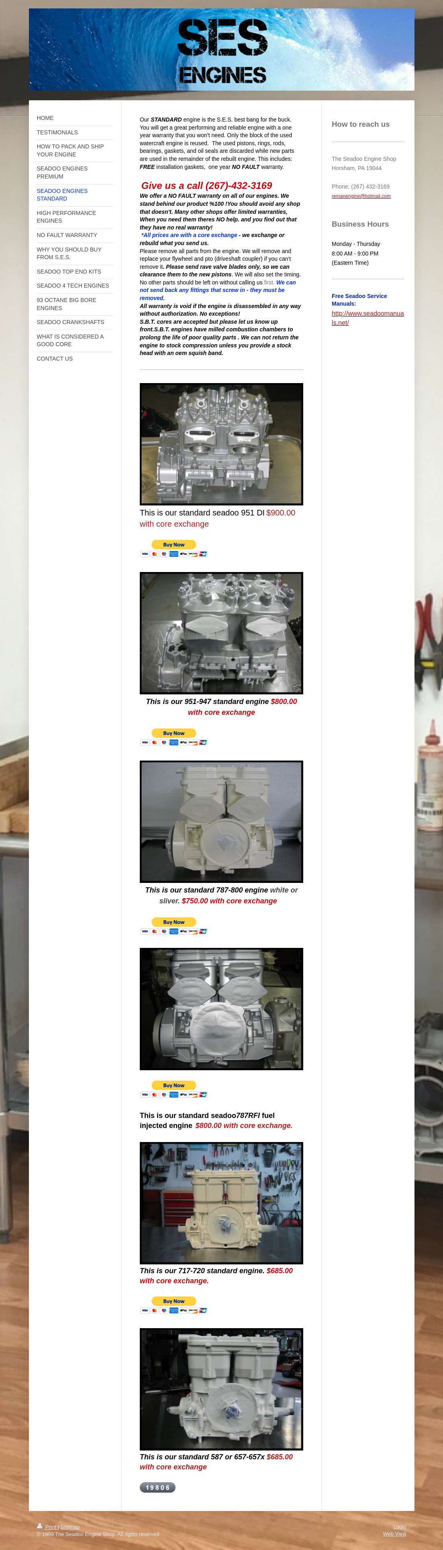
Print (47, 1527)
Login (400, 1527)
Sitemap (70, 1527)
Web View (394, 1534)
